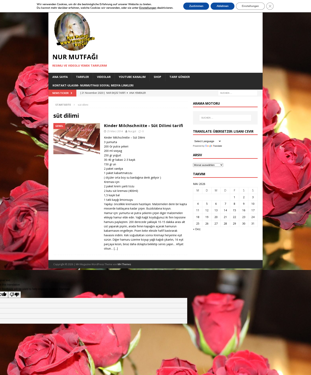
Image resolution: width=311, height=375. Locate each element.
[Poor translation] (14, 294)
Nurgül (132, 131)
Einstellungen (250, 6)
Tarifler (82, 77)
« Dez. (197, 229)
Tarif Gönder (179, 77)
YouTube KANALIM (132, 77)
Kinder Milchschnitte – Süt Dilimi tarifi (143, 125)
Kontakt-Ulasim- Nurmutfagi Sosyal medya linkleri (93, 85)
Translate (213, 146)
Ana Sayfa (60, 77)
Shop (157, 77)
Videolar (104, 77)
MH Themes (124, 264)
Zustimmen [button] (196, 6)
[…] (116, 248)
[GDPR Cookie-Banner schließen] (270, 6)
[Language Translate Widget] (207, 141)
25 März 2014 (115, 131)
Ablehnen (222, 6)
